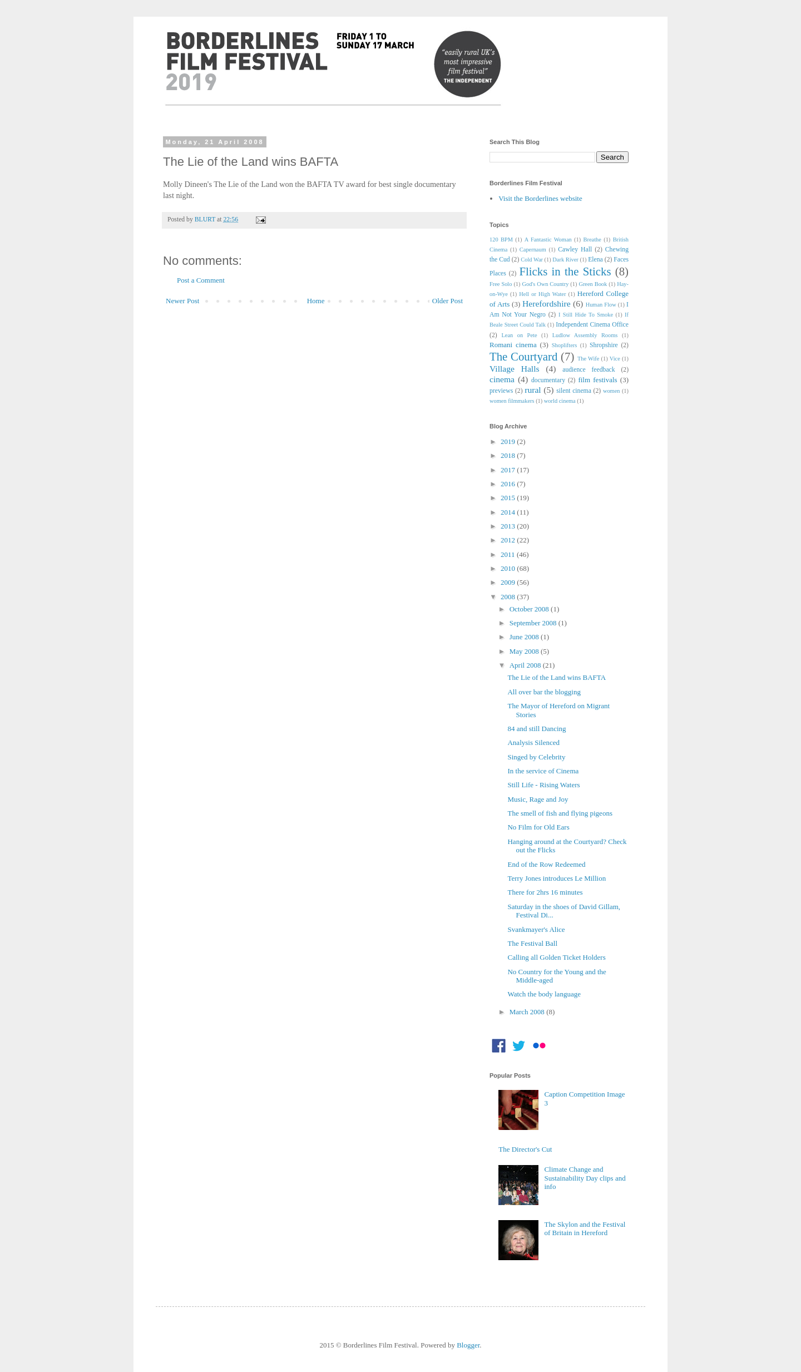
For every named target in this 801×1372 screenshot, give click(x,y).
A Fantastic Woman (548, 239)
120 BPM (501, 239)
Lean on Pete (519, 335)
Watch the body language (543, 994)
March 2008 (528, 1012)
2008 (509, 597)
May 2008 (525, 651)
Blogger (468, 1345)
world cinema (560, 401)
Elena (595, 259)
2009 (509, 582)
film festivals (597, 380)
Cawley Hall (575, 249)
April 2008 (526, 665)
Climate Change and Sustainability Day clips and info (584, 1178)
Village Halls (515, 368)
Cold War (532, 259)
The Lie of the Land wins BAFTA (556, 677)
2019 (509, 441)
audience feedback (588, 369)
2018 (509, 455)
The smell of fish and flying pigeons (559, 813)
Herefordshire (546, 303)
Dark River (565, 259)
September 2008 (534, 623)
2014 (509, 512)
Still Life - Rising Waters (543, 785)
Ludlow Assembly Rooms (585, 335)
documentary (548, 380)
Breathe (592, 239)
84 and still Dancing (536, 728)
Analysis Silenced (533, 742)
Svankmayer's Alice (536, 929)
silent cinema (573, 390)
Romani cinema (513, 344)
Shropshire (604, 345)
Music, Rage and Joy (537, 799)
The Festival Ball (532, 943)
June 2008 (525, 637)
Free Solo (501, 284)
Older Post (447, 301)
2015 (509, 497)
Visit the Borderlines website (540, 198)
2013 (509, 526)
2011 (509, 554)
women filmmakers (512, 401)
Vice (615, 359)
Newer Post (182, 301)
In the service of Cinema (542, 771)
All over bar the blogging (543, 692)
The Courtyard (523, 356)
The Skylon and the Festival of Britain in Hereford (584, 1228)
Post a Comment (201, 280)
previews (501, 390)
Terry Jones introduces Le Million (556, 878)
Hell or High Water (542, 294)
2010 (509, 568)
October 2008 (530, 609)
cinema (502, 379)
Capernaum (533, 249)
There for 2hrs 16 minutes (544, 892)
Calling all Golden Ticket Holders (556, 957)
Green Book (592, 284)
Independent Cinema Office (592, 324)
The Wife (588, 359)
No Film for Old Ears (538, 827)
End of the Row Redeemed (546, 864)
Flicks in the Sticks (565, 271)
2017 (509, 470)
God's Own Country (545, 284)
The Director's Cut (525, 1149)
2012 (509, 540)
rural (533, 389)
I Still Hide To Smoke (585, 315)
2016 (509, 484)
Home (316, 301)
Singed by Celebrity (536, 757)
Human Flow (601, 305)
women (611, 391)
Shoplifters (564, 345)
